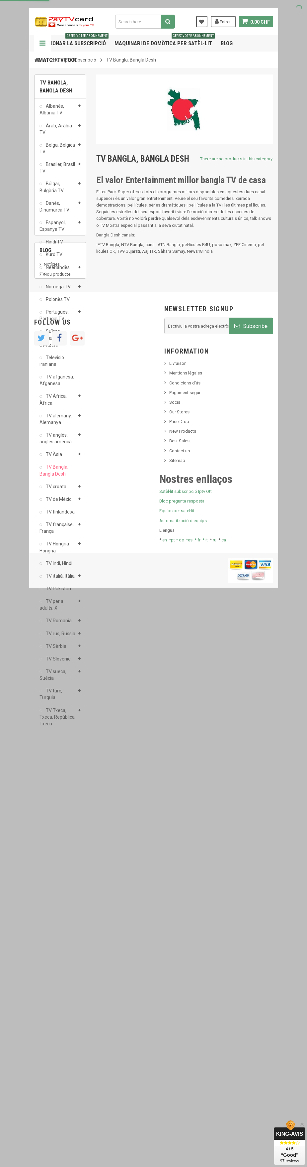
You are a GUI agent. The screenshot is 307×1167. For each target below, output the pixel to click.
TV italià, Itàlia (60, 579)
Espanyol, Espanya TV (52, 229)
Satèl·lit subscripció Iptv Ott (185, 1054)
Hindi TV (54, 245)
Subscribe (251, 888)
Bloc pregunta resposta (181, 1064)
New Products (182, 994)
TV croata (55, 490)
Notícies (52, 771)
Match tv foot (57, 60)
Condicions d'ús (184, 945)
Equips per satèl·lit (176, 1073)
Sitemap (177, 1023)
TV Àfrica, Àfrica (53, 403)
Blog (227, 43)
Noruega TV (58, 290)
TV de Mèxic (58, 503)
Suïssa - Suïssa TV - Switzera (51, 341)
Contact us (179, 1013)
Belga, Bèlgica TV (57, 152)
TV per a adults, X (51, 608)
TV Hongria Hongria (54, 551)
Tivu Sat (51, 817)
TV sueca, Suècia (52, 678)
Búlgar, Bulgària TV (51, 191)
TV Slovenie (58, 662)
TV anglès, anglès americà (55, 442)
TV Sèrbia (55, 649)
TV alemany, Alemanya (55, 423)
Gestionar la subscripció (73, 41)
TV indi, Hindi (58, 566)
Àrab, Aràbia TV (55, 132)
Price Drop (179, 984)
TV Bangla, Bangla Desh (53, 474)
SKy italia (52, 791)
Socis (174, 964)
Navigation (42, 43)
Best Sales (179, 1003)
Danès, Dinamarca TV (54, 210)
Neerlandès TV (54, 274)
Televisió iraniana (51, 364)
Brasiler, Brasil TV (57, 171)
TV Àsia (53, 458)
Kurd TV (53, 258)
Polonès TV (57, 303)
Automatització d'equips (183, 1083)
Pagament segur (184, 955)
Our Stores (179, 974)
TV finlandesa (60, 515)
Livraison (178, 926)
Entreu (223, 21)
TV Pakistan (58, 592)
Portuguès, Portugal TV (54, 319)
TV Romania (58, 624)
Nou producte (57, 781)
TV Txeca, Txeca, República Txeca (57, 720)
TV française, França (56, 531)
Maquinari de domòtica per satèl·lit (165, 41)
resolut (50, 828)
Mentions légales (185, 936)
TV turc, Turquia (50, 698)
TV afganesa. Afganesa (56, 384)
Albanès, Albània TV (51, 113)
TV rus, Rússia (60, 637)
